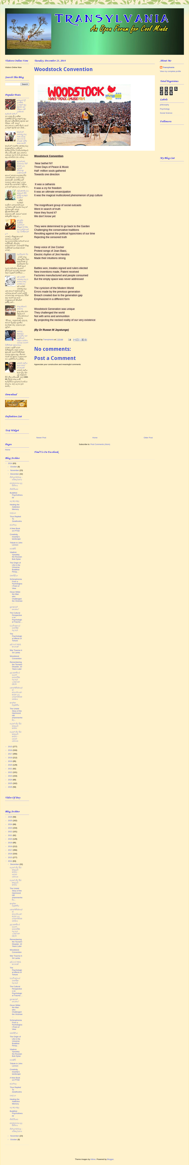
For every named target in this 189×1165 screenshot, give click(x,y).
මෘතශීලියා (14, 575)
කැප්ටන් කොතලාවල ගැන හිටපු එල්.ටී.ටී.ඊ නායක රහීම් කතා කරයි (22, 137)
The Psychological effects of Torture (16, 637)
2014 (10, 463)
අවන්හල (13, 525)
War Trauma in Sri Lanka (16, 651)
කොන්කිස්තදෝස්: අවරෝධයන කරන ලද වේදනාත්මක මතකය (16, 693)
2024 (10, 780)
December (15, 474)
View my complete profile (170, 71)
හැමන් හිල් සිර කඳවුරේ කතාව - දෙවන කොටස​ (15, 736)
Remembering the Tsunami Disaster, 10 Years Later (16, 665)
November (15, 470)
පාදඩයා (13, 513)
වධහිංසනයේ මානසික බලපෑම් (15, 628)
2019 (10, 761)
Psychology (165, 109)
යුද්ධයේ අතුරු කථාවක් (15, 645)
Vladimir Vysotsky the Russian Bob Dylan (16, 555)
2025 (10, 783)
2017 (10, 754)
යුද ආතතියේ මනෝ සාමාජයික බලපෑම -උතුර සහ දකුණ (15, 678)
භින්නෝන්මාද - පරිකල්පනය (16, 478)
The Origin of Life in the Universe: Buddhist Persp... (15, 567)
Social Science (166, 113)
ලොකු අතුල (14, 501)
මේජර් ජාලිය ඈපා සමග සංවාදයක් (22, 365)
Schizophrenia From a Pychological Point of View (16, 583)
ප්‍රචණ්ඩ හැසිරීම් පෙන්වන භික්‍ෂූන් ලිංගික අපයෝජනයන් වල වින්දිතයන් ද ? (17, 227)
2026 (10, 787)
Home (95, 438)
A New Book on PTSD (15, 529)
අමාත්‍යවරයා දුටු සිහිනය (16, 484)
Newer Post (41, 438)
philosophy (164, 105)
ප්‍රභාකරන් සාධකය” (14, 608)
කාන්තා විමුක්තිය (14, 704)
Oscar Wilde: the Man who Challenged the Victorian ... (16, 597)
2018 (10, 758)
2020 (10, 765)
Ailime (93, 1159)
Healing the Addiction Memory (15, 507)
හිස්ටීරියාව (14, 489)
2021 (10, 769)
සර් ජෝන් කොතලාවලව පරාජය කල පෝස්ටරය (22, 280)
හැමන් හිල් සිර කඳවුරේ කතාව (15, 726)
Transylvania (168, 67)
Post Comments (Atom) (100, 444)
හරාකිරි (13, 549)
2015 (10, 746)
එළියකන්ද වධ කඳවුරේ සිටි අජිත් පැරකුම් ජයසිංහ (23, 194)
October (14, 467)
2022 (10, 772)
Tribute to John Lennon (16, 544)
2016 (10, 750)
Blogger (110, 1159)
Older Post (148, 438)
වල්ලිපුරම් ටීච (22, 254)
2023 (10, 776)
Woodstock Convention (16, 657)
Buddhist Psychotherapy (16, 495)
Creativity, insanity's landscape (15, 536)
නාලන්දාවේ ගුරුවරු (22, 307)
